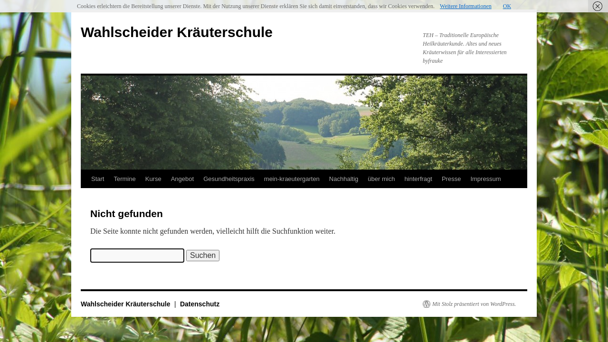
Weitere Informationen (466, 6)
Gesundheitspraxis (229, 178)
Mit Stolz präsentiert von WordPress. (474, 304)
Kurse (153, 178)
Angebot (182, 178)
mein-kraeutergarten (292, 178)
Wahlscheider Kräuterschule (177, 32)
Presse (451, 178)
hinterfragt (418, 178)
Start (97, 178)
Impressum (485, 178)
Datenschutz (199, 304)
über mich (381, 178)
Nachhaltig (343, 178)
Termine (124, 178)
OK (507, 6)
